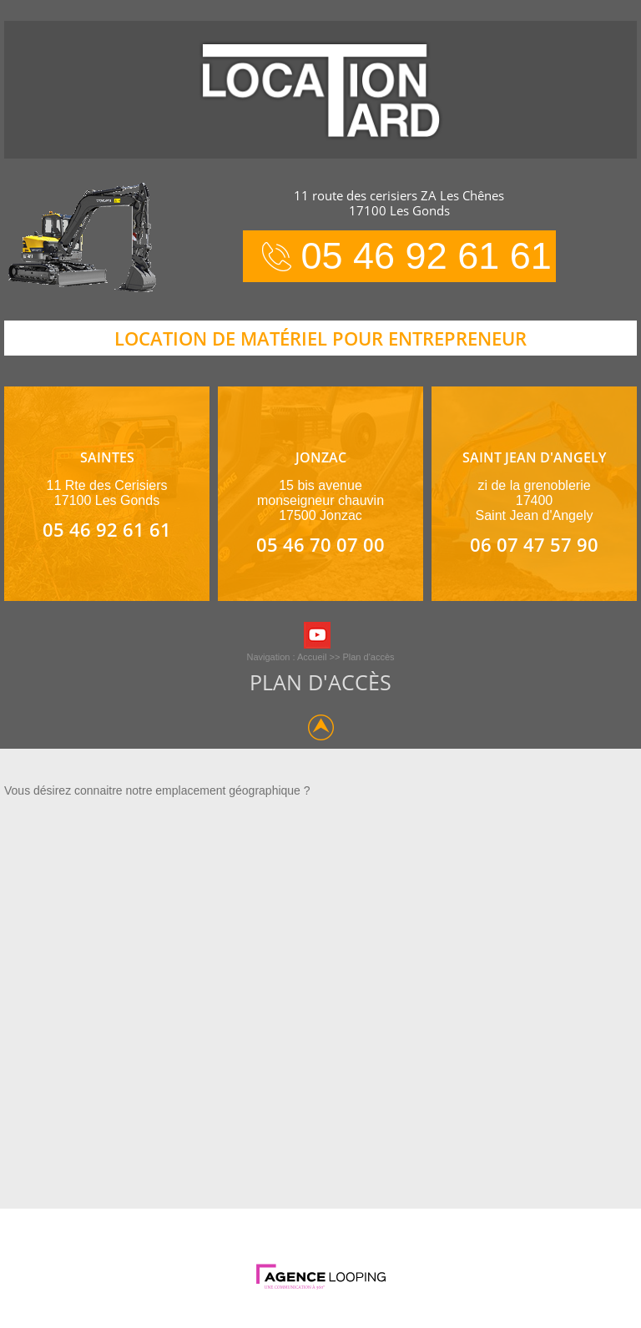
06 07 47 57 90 (534, 544)
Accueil (311, 657)
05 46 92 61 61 (426, 256)
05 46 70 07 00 (320, 544)
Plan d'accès (368, 657)
